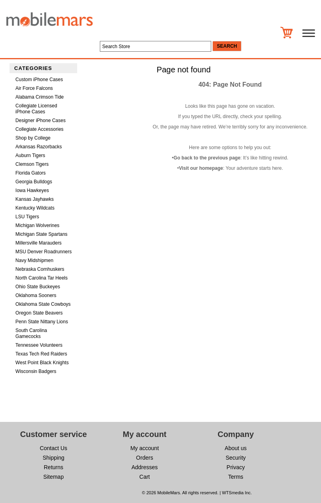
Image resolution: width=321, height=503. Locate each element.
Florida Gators (31, 173)
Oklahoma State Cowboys (43, 304)
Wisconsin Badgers (36, 371)
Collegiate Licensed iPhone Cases (36, 109)
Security (236, 457)
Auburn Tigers (30, 155)
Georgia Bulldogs (34, 181)
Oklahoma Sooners (36, 295)
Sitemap (53, 477)
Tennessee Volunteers (39, 345)
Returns (53, 467)
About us (236, 448)
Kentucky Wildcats (35, 208)
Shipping (53, 457)
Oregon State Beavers (39, 313)
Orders (144, 457)
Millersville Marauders (39, 243)
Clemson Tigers (32, 164)
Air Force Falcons (34, 88)
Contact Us (53, 448)
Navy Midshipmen (34, 260)
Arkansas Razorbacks (39, 147)
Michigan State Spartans (42, 234)
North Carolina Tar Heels (42, 278)
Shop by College (33, 138)
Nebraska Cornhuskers (40, 269)
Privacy (236, 467)
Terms (235, 477)
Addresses (144, 467)
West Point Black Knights (42, 362)
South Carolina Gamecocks (31, 333)
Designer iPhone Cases (41, 120)
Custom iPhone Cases (39, 79)
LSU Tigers (27, 216)
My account (144, 448)
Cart (144, 477)
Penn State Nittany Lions (42, 321)
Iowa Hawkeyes (32, 190)
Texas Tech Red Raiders (41, 354)
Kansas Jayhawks (35, 199)
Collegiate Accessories (40, 129)
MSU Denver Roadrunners (44, 251)
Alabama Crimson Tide (40, 97)
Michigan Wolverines (38, 225)
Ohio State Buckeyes (38, 286)
